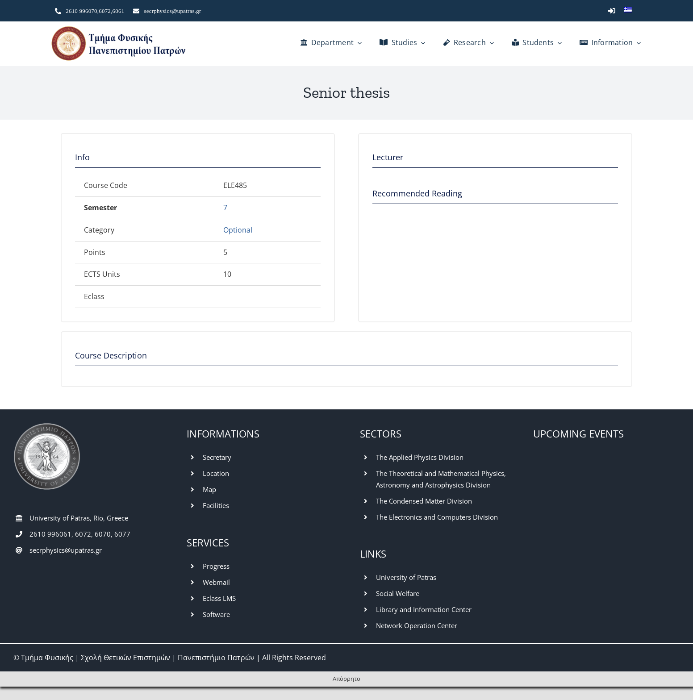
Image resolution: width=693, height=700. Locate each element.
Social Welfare (397, 593)
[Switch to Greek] (628, 10)
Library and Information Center (424, 609)
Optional (237, 230)
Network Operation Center (416, 625)
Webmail (216, 582)
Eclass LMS (219, 598)
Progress (216, 566)
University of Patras (406, 577)
